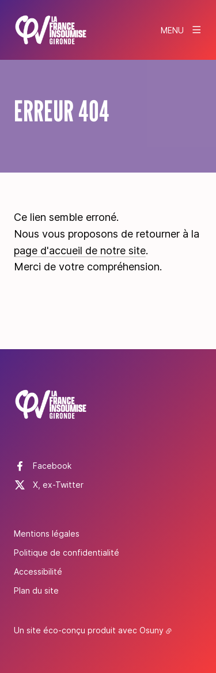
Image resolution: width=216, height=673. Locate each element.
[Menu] (181, 30)
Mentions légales (46, 533)
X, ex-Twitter (58, 485)
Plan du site (36, 590)
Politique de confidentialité (66, 552)
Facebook (52, 466)
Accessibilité (38, 571)
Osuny (151, 630)
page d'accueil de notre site (80, 250)
